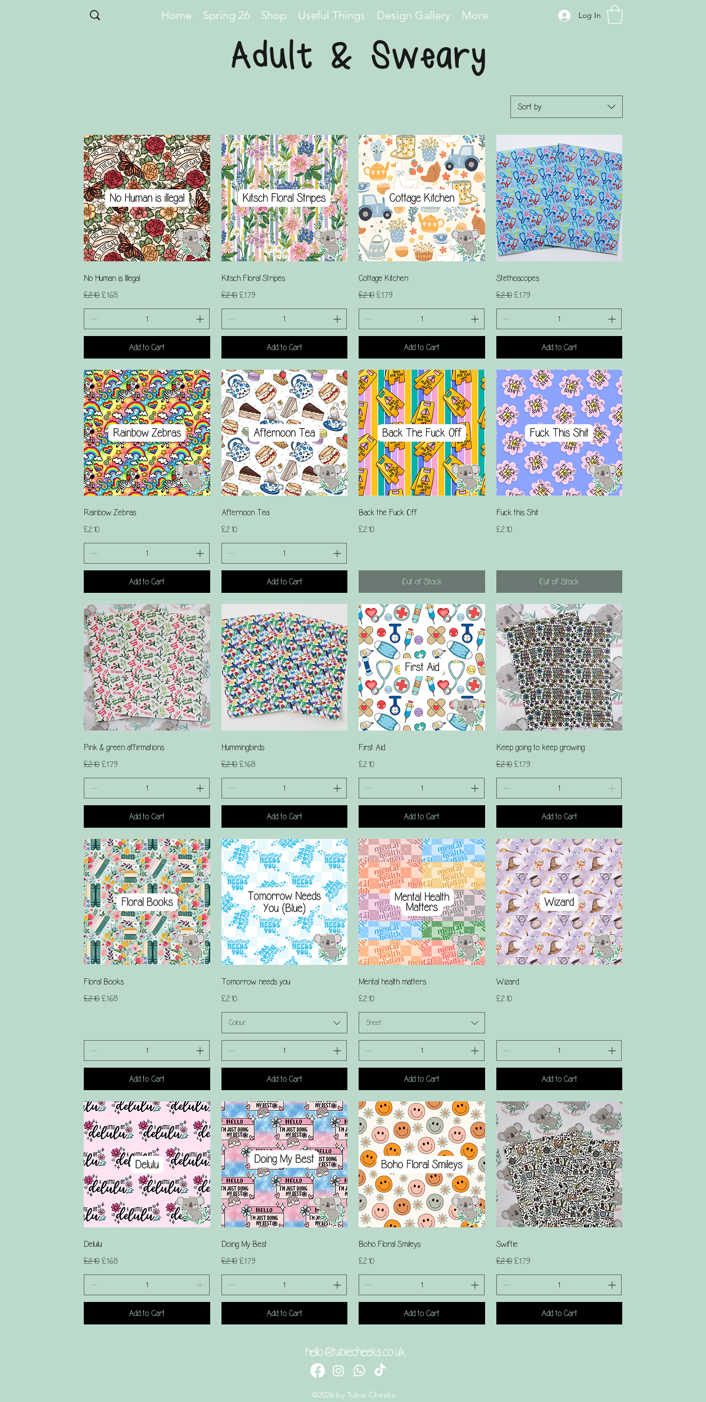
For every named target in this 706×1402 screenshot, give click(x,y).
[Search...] (118, 16)
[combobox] (566, 107)
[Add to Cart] (147, 347)
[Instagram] (338, 1370)
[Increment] (201, 319)
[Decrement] (92, 319)
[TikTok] (380, 1370)
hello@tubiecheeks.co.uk (355, 1352)
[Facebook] (317, 1370)
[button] (615, 14)
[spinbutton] (146, 319)
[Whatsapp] (359, 1370)
